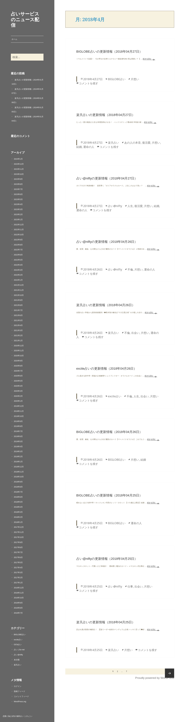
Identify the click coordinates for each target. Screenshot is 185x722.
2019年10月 (19, 416)
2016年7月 (18, 613)
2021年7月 (18, 310)
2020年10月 (19, 356)
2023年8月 (18, 184)
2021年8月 (18, 305)
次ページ (169, 673)
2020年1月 (18, 401)
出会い (135, 333)
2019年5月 (18, 441)
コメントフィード (21, 696)
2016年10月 (19, 598)
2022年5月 (18, 260)
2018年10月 (19, 477)
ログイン (17, 686)
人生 (130, 206)
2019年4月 (18, 446)
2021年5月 (18, 320)
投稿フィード (19, 691)
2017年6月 (18, 557)
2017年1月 (18, 583)
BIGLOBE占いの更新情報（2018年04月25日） (109, 495)
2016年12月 (19, 588)
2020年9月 (18, 361)
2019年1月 (18, 462)
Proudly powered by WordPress (154, 677)
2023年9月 (18, 179)
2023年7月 (18, 189)
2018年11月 (19, 472)
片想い (135, 79)
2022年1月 (18, 280)
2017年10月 (19, 537)
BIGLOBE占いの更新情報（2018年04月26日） (109, 432)
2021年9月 (18, 300)
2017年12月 (19, 527)
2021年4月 (18, 325)
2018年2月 (18, 517)
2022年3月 (18, 270)
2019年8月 (18, 426)
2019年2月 (18, 456)
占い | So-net (19, 650)
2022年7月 (18, 250)
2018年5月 (18, 502)
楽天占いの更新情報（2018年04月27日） (105, 115)
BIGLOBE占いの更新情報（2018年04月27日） (109, 51)
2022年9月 (18, 240)
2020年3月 (18, 391)
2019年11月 (19, 411)
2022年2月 (18, 275)
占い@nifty (18, 655)
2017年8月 (18, 547)
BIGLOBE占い (20, 634)
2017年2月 (18, 577)
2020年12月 (19, 346)
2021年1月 (18, 340)
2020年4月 (18, 386)
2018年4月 (18, 507)
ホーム (14, 39)
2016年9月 (18, 603)
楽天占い (17, 665)
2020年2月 (18, 396)
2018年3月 (18, 512)
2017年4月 (18, 567)
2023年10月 (19, 174)
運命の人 (88, 147)
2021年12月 (19, 285)
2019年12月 (19, 406)
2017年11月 (19, 532)
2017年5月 (18, 562)
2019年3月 (18, 451)
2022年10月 (19, 235)
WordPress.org (20, 701)
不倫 (130, 269)
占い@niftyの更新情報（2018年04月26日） (107, 242)
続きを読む (149, 59)
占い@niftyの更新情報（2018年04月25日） (107, 559)
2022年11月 (19, 229)
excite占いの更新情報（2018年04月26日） (106, 368)
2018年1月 (18, 522)
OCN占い (18, 644)
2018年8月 (18, 487)
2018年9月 (18, 482)
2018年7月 (18, 492)
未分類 (17, 660)
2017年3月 (18, 572)
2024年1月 (18, 159)
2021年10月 (19, 295)
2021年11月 (19, 290)
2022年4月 (18, 265)
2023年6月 (18, 194)
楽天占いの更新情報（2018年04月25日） (105, 622)
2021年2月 (18, 335)
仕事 (130, 586)
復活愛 (146, 143)
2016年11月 (19, 593)
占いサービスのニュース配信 (25, 19)
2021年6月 (18, 315)
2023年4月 (18, 204)
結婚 (79, 147)
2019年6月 (18, 436)
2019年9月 (18, 421)
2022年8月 (18, 245)
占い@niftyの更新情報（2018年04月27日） (107, 178)
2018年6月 (18, 497)
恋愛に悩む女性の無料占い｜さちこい (17, 716)
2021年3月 (18, 330)
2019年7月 (18, 431)
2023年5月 (18, 199)
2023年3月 (18, 209)
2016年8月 (18, 608)
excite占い (18, 640)
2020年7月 (18, 371)
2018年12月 (19, 467)
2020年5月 (18, 381)
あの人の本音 (132, 143)
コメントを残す (88, 83)
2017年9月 (18, 542)
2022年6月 (18, 255)
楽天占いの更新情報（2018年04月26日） (105, 305)
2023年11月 (19, 169)
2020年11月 (19, 350)
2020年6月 (18, 376)
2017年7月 (18, 552)
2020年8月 (18, 366)
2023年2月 (18, 214)
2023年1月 (18, 219)
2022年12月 (19, 225)
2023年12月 (19, 164)
